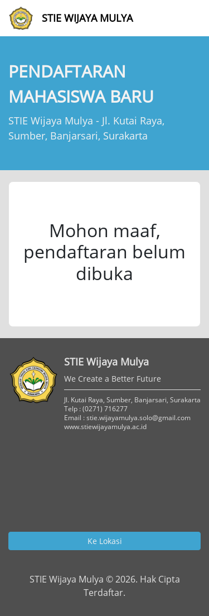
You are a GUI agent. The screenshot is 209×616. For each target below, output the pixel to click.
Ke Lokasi (105, 541)
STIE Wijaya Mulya (70, 18)
